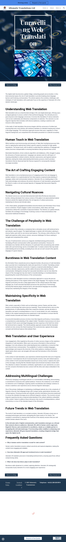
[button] (64, 8)
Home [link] (44, 8)
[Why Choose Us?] (54, 85)
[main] (32, 32)
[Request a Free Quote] (33, 538)
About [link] (52, 8)
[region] (33, 3)
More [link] (57, 8)
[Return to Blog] (11, 85)
